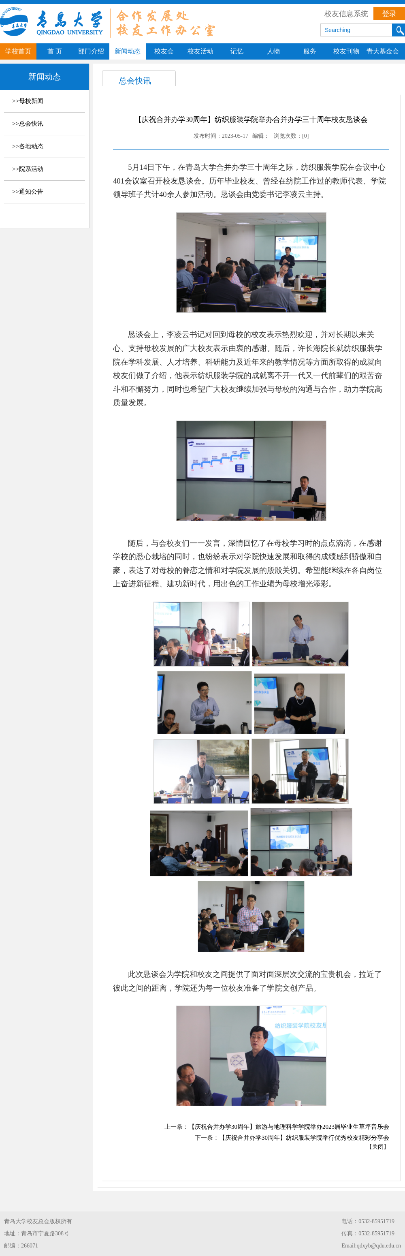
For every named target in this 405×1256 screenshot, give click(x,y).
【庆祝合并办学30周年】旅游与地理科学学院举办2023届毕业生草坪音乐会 (289, 1127)
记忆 (236, 51)
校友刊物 (346, 51)
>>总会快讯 (27, 123)
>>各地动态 (27, 146)
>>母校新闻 (27, 101)
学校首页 (18, 51)
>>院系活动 (27, 169)
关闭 (378, 1147)
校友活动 (200, 51)
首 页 (54, 51)
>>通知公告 (27, 191)
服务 (309, 51)
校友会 (164, 51)
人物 (273, 51)
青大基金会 (383, 51)
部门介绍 (91, 51)
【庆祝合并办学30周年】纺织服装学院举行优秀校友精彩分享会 (304, 1137)
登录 (389, 14)
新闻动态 (128, 51)
